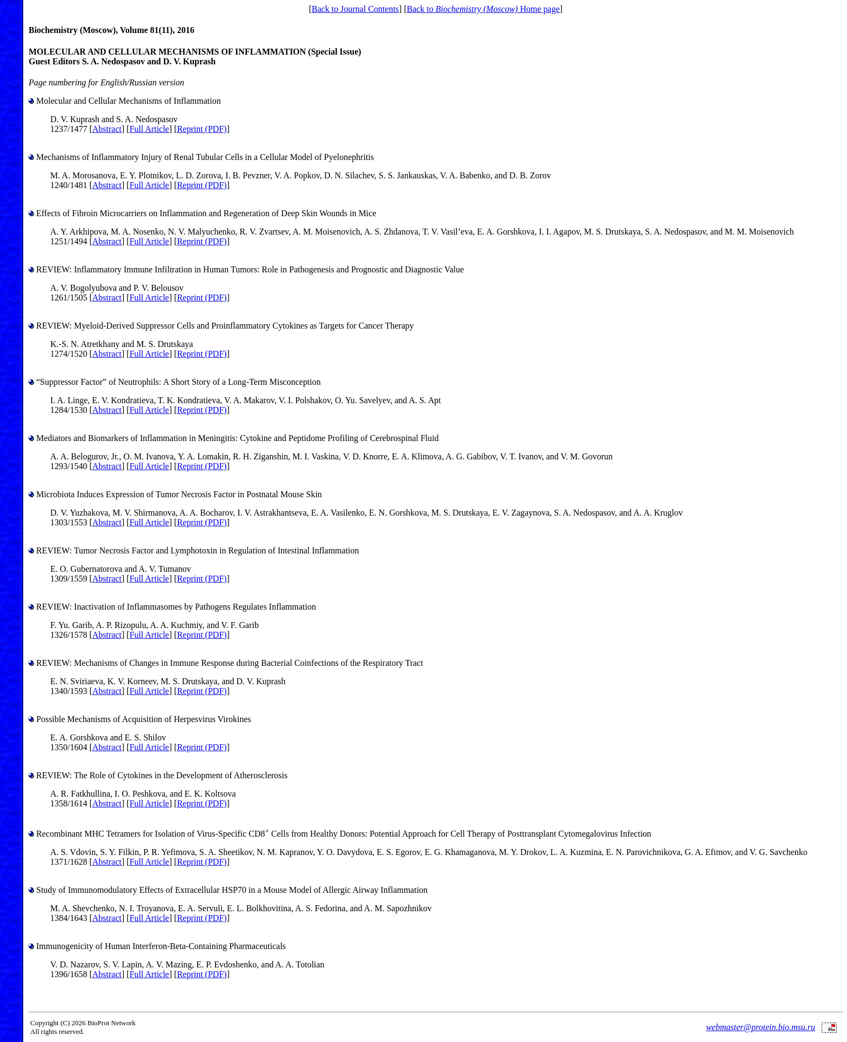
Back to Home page (483, 9)
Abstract (107, 128)
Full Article (149, 128)
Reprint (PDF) (202, 128)
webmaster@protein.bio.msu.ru (760, 1027)
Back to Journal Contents (355, 9)
